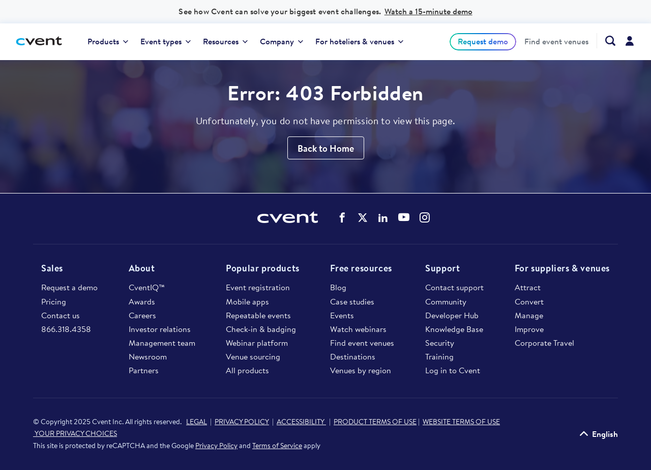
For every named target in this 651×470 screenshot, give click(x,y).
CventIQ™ (147, 287)
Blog (338, 287)
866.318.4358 (66, 329)
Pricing (53, 301)
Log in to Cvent (452, 370)
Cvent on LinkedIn (383, 217)
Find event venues (556, 41)
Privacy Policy (216, 445)
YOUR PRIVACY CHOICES (75, 433)
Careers (142, 315)
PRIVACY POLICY (242, 422)
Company (281, 41)
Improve (529, 329)
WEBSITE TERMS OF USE (461, 422)
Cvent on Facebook (342, 217)
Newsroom (148, 356)
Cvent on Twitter (363, 217)
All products (247, 370)
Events (342, 315)
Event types (165, 41)
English (605, 433)
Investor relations (160, 329)
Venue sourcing (253, 356)
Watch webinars (358, 329)
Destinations (352, 356)
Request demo (483, 41)
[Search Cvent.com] (606, 40)
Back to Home (326, 148)
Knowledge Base (454, 329)
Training (439, 356)
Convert (529, 301)
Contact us (60, 315)
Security (439, 342)
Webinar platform (257, 342)
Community (445, 301)
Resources (225, 41)
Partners (144, 370)
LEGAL (196, 422)
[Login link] (630, 41)
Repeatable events (258, 315)
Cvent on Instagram (425, 217)
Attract (528, 287)
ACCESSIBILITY (301, 422)
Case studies (352, 301)
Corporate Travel (544, 342)
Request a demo (69, 287)
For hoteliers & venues (359, 41)
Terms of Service (277, 445)
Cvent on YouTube (403, 217)
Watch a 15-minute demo (428, 11)
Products (107, 41)
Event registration (258, 287)
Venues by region (360, 370)
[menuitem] (107, 41)
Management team (162, 342)
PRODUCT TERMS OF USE (375, 422)
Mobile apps (247, 301)
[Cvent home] (42, 41)
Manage (529, 315)
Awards (142, 301)
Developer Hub (452, 315)
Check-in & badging (261, 329)
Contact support (454, 287)
